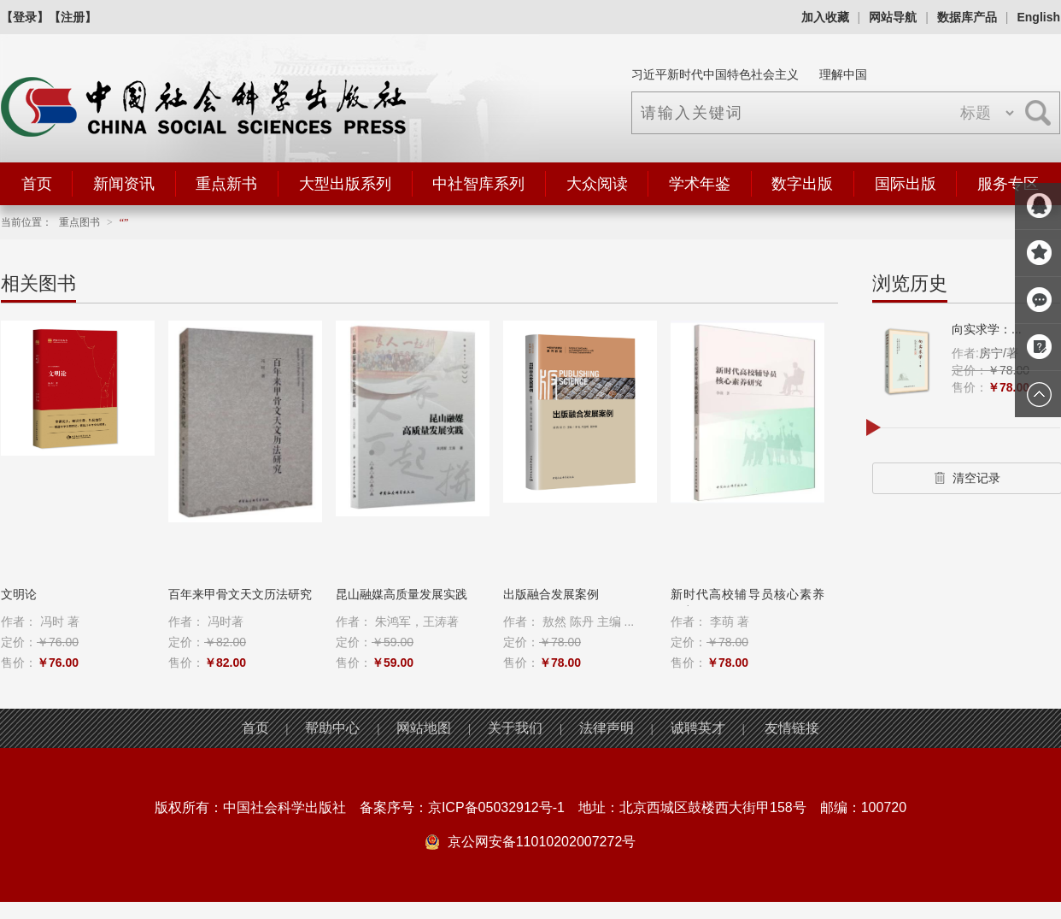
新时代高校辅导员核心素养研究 (747, 602)
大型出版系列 (345, 183)
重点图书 (79, 222)
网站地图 (423, 728)
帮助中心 (332, 728)
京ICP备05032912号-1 (496, 807)
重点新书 (226, 183)
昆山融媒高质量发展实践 (401, 594)
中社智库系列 (478, 183)
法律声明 (606, 728)
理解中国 (843, 74)
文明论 (19, 594)
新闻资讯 (124, 183)
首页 (36, 183)
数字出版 (802, 183)
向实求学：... (987, 329)
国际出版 (905, 183)
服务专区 (1008, 183)
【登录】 (25, 17)
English (1038, 17)
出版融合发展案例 (551, 594)
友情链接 (792, 728)
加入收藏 (825, 17)
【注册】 (73, 17)
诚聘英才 (698, 728)
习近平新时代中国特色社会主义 (715, 74)
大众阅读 (597, 183)
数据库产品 (967, 17)
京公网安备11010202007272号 (542, 841)
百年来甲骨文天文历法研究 (240, 594)
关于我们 (515, 728)
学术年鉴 (699, 183)
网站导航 (893, 17)
